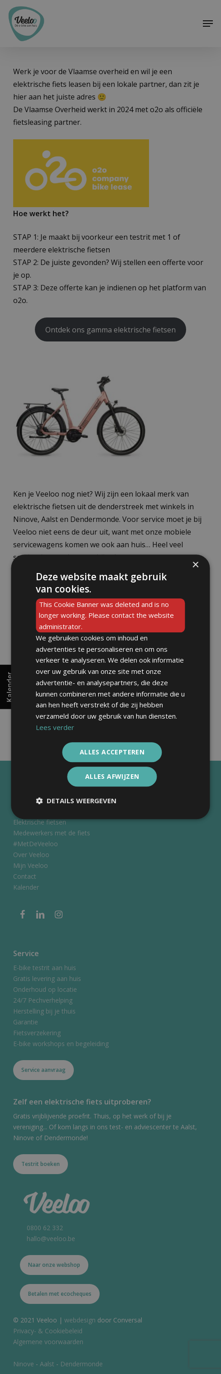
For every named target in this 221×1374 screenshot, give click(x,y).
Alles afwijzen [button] (112, 776)
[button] (76, 801)
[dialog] (110, 686)
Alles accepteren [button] (112, 752)
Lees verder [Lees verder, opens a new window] (55, 727)
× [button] (195, 565)
